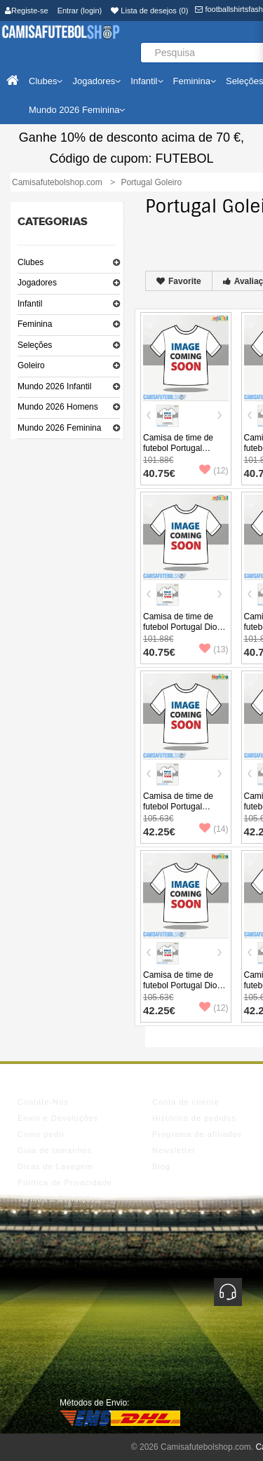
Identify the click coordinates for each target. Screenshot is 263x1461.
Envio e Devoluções (58, 1118)
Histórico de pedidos (194, 1118)
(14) (213, 829)
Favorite (178, 281)
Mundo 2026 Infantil (54, 386)
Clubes (30, 262)
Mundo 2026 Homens (58, 407)
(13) (213, 649)
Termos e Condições (59, 1198)
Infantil (30, 304)
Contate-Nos (43, 1102)
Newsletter (174, 1150)
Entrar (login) (80, 10)
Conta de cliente (186, 1102)
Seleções (35, 345)
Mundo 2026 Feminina (59, 428)
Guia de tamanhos (55, 1150)
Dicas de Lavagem (55, 1166)
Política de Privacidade (65, 1182)
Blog (161, 1166)
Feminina (35, 324)
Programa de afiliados (197, 1134)
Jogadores (37, 283)
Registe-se (26, 10)
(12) (213, 470)
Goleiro (31, 365)
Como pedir (41, 1134)
